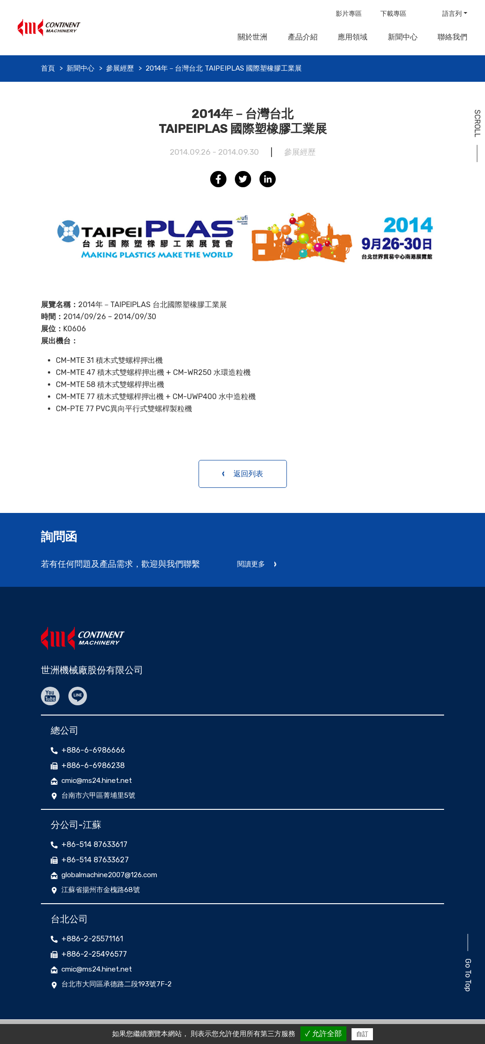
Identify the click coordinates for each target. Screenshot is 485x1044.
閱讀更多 (252, 561)
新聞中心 (403, 37)
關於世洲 (252, 37)
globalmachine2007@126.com (113, 869)
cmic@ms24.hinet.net (100, 773)
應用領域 (352, 37)
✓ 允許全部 (323, 1033)
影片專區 (349, 14)
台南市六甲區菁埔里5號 (100, 789)
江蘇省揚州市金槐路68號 (103, 884)
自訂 (362, 1034)
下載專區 (393, 14)
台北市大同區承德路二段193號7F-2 (120, 979)
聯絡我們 (452, 37)
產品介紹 (303, 37)
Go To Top (467, 962)
